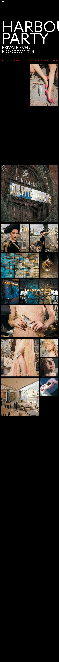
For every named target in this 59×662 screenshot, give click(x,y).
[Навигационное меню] (3, 2)
